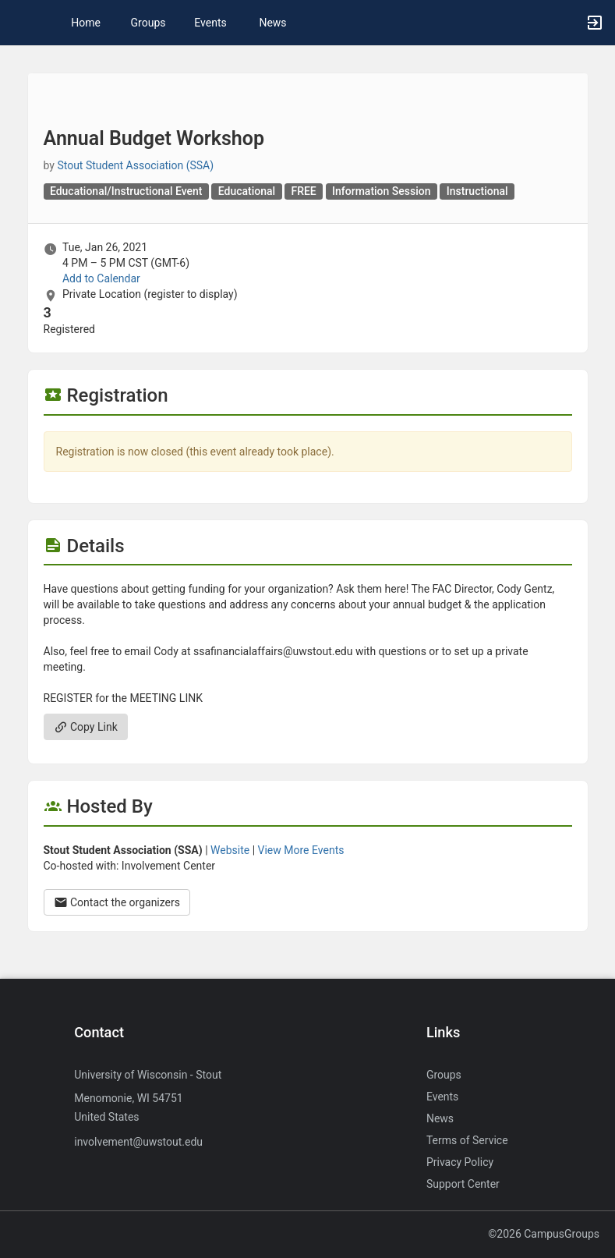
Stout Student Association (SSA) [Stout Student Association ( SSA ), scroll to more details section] (135, 165)
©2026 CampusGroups (543, 1234)
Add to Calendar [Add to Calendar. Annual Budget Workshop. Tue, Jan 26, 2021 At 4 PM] (101, 278)
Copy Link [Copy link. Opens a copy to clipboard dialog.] (86, 727)
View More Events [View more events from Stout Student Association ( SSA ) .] (301, 850)
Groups (148, 22)
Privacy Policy (459, 1162)
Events (210, 22)
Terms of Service (467, 1140)
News (272, 22)
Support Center (463, 1184)
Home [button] (86, 22)
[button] (19, 22)
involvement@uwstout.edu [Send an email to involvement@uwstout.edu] (138, 1142)
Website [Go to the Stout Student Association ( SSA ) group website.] (229, 850)
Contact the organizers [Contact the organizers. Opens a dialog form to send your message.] (117, 902)
